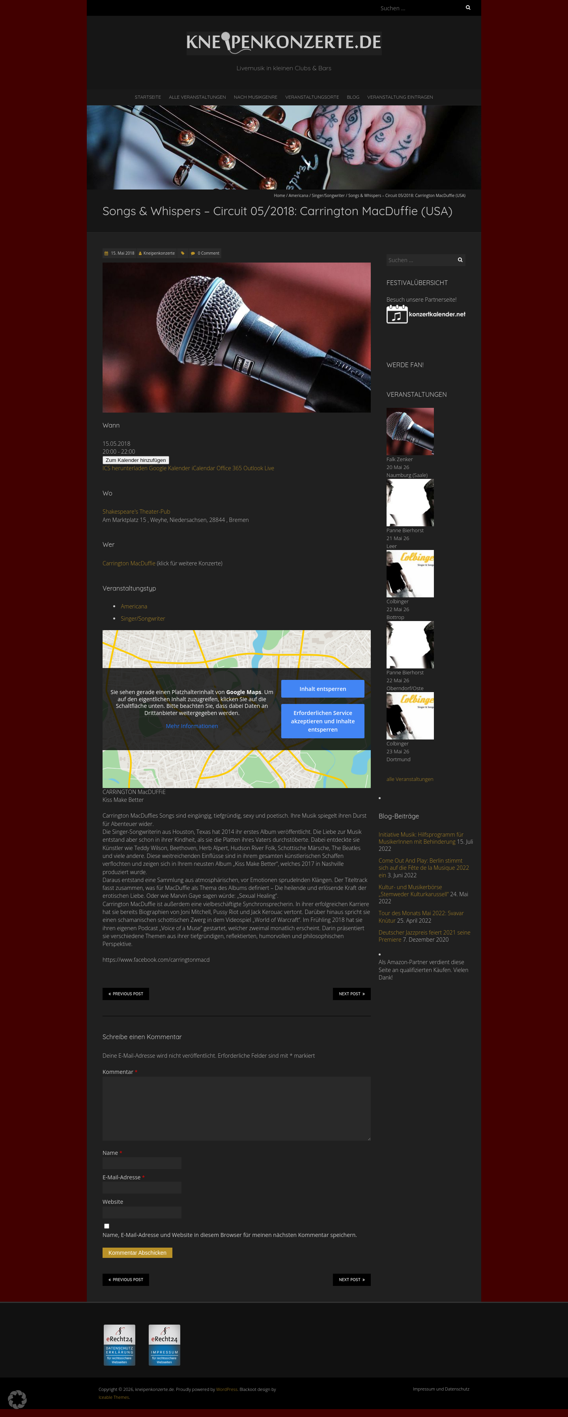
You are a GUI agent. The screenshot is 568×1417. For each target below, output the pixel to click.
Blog (353, 97)
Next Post (352, 994)
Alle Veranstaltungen (197, 97)
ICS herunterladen (125, 468)
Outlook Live (258, 468)
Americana (298, 195)
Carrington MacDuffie (129, 563)
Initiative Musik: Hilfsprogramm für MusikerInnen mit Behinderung (421, 838)
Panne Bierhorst (405, 530)
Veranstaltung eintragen (400, 97)
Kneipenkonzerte (159, 253)
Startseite (148, 97)
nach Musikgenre (256, 97)
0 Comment (208, 253)
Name (112, 1152)
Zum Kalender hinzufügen (136, 460)
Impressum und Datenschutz (441, 1389)
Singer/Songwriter (328, 195)
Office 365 (229, 468)
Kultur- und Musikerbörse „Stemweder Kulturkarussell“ (414, 890)
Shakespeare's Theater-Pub (136, 511)
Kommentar (120, 1071)
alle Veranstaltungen (410, 779)
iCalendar (203, 468)
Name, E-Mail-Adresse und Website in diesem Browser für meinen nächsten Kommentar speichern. (230, 1235)
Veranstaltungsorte (312, 97)
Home (279, 195)
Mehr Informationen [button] (192, 726)
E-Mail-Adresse (124, 1177)
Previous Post (125, 994)
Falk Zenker (400, 459)
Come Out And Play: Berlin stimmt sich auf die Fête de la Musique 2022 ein (424, 867)
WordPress (226, 1389)
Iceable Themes (114, 1397)
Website (113, 1201)
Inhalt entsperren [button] (322, 689)
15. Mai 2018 (122, 253)
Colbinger (398, 601)
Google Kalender (169, 468)
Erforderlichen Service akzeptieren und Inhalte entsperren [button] (323, 721)
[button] (17, 1399)
